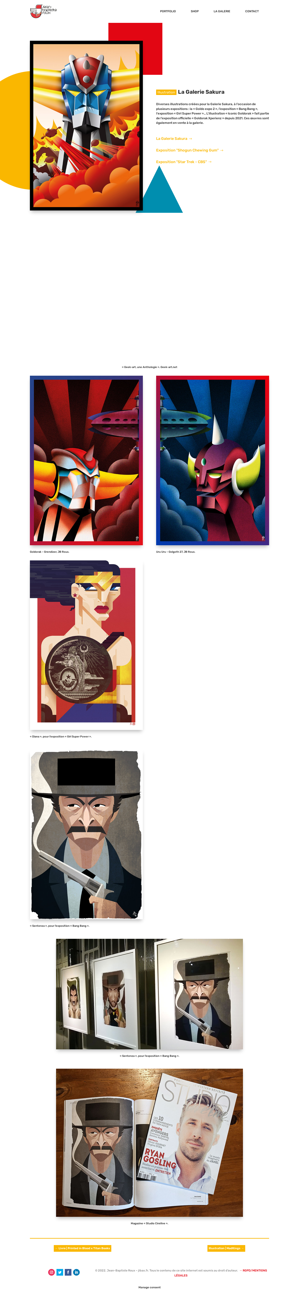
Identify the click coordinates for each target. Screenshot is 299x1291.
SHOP (195, 11)
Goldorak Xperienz (208, 118)
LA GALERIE (222, 11)
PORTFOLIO (168, 11)
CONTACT (252, 11)
